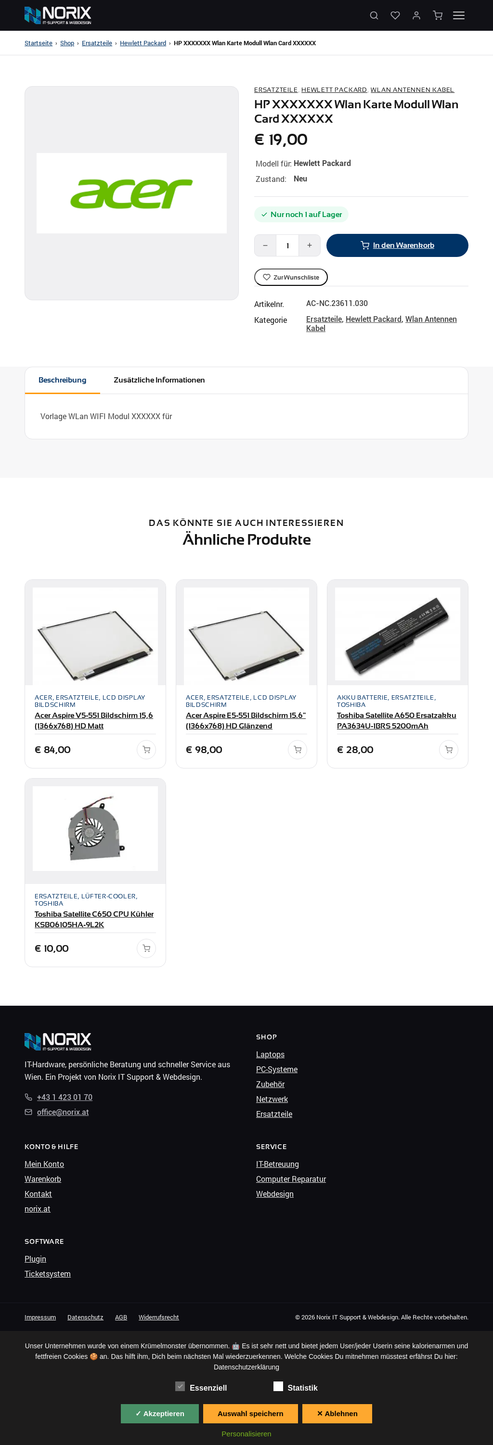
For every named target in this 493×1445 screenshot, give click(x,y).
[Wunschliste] (395, 15)
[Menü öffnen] (458, 15)
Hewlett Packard (143, 42)
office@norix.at (57, 1112)
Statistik (295, 1386)
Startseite (38, 42)
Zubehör (270, 1084)
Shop (67, 42)
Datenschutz (85, 1317)
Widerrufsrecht (159, 1317)
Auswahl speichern (251, 1413)
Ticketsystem (48, 1273)
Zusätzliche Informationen (159, 379)
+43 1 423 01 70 (58, 1097)
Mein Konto (44, 1164)
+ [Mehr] (309, 245)
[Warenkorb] (437, 15)
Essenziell (201, 1386)
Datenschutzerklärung (246, 1367)
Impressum (40, 1317)
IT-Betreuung (277, 1164)
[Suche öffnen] (374, 15)
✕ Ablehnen (337, 1413)
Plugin (35, 1258)
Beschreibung (63, 379)
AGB (121, 1317)
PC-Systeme (277, 1069)
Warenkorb (43, 1179)
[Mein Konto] (416, 15)
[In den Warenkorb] (146, 749)
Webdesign (275, 1194)
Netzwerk (272, 1099)
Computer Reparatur (291, 1179)
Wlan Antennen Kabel (412, 89)
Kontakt (38, 1194)
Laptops (270, 1054)
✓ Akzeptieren (159, 1413)
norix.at (38, 1208)
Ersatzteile (97, 42)
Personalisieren (246, 1434)
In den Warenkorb (397, 245)
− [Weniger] (265, 245)
